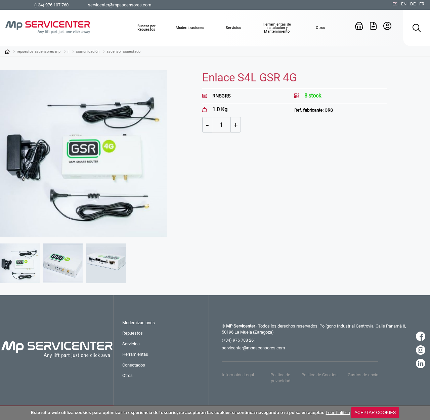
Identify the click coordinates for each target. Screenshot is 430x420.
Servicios (131, 343)
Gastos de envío (363, 374)
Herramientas (135, 354)
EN (403, 3)
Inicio (7, 51)
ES (394, 3)
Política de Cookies (319, 374)
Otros (127, 375)
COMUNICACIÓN (87, 51)
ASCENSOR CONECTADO (123, 51)
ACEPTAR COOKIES (375, 412)
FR (421, 3)
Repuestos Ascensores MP (38, 51)
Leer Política (338, 412)
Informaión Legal (238, 374)
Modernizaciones (138, 322)
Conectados (133, 365)
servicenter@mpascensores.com (119, 4)
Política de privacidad (280, 377)
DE (413, 3)
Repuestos (132, 333)
